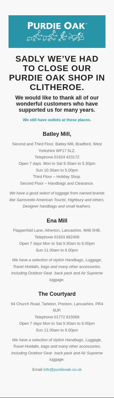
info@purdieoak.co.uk (62, 369)
